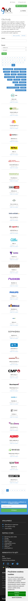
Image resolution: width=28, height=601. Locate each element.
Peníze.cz (6, 540)
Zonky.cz (14, 414)
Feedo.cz (14, 269)
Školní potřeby (20, 90)
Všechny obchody (20, 69)
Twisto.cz (14, 256)
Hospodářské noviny (10, 543)
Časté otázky (8, 528)
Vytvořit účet (22, 2)
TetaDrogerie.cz (14, 125)
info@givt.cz (5, 587)
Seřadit (4, 53)
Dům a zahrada (9, 77)
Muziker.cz (14, 283)
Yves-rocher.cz (14, 204)
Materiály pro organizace (11, 524)
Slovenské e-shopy (13, 87)
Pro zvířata (22, 74)
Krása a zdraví (21, 77)
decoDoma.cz (14, 427)
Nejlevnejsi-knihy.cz (14, 453)
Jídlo (23, 79)
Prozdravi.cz (14, 178)
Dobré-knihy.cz (14, 112)
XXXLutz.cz (14, 191)
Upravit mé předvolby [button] (17, 597)
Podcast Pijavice (6, 558)
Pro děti (16, 79)
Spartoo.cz (14, 466)
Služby (23, 87)
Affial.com (7, 546)
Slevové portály (20, 85)
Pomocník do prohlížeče (8, 560)
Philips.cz (14, 296)
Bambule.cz (14, 309)
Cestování (15, 71)
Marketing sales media (10, 537)
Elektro (6, 71)
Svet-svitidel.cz (14, 217)
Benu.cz (14, 322)
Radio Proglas (8, 541)
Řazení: (3, 45)
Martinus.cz (14, 138)
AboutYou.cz (14, 479)
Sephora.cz (14, 335)
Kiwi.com (14, 99)
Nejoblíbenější (8, 69)
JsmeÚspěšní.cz (8, 548)
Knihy (9, 79)
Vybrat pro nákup (14, 102)
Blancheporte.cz (14, 388)
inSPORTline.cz (14, 230)
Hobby (13, 74)
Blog (3, 556)
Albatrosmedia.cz (14, 361)
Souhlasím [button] (16, 592)
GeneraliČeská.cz (14, 164)
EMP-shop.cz (14, 374)
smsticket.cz (14, 348)
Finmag (6, 538)
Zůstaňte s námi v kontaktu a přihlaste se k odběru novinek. (13, 502)
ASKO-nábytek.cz (14, 440)
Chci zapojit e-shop (10, 526)
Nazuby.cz (14, 401)
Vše (13, 65)
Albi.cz (14, 243)
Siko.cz (14, 151)
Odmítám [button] (17, 595)
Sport (15, 82)
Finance (23, 71)
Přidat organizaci (21, 6)
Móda (7, 74)
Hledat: (3, 38)
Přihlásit (12, 2)
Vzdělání (22, 82)
